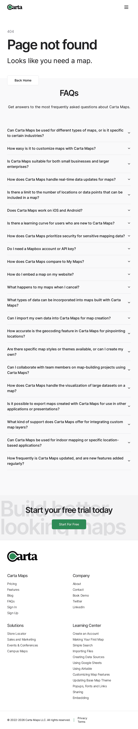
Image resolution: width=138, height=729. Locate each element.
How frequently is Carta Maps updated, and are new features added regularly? (69, 461)
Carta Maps (17, 575)
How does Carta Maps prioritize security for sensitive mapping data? (69, 236)
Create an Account (86, 633)
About (77, 584)
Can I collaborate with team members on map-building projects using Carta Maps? (69, 370)
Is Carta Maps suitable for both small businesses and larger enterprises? (69, 164)
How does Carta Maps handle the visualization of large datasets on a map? (69, 388)
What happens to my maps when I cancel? (69, 287)
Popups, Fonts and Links (90, 686)
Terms (81, 721)
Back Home (23, 80)
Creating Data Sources (88, 657)
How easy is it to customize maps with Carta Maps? (69, 148)
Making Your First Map (88, 639)
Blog (10, 595)
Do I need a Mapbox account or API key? (69, 248)
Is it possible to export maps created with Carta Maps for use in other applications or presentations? (69, 406)
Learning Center (87, 625)
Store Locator (16, 633)
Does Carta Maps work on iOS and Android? (69, 210)
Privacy (82, 718)
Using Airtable (82, 668)
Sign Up (12, 613)
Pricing (12, 584)
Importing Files (83, 651)
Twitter (77, 601)
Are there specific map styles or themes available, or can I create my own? (69, 352)
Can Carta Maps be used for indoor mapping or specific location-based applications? (69, 443)
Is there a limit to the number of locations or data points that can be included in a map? (69, 195)
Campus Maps (17, 651)
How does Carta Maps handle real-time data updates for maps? (69, 179)
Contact (78, 589)
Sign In (12, 607)
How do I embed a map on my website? (69, 274)
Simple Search (83, 645)
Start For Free (69, 524)
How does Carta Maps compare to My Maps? (69, 261)
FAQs (11, 601)
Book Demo (81, 595)
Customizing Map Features (91, 674)
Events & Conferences (22, 645)
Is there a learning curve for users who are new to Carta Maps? (69, 223)
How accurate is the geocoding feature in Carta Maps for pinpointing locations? (69, 333)
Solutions (15, 625)
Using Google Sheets (87, 663)
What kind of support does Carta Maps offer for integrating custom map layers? (69, 424)
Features (13, 589)
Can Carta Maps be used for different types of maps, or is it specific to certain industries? (69, 133)
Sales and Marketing (21, 639)
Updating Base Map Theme (92, 680)
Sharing (78, 692)
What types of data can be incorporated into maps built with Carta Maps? (69, 302)
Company (81, 575)
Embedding (81, 698)
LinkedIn (79, 607)
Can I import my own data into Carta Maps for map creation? (69, 318)
